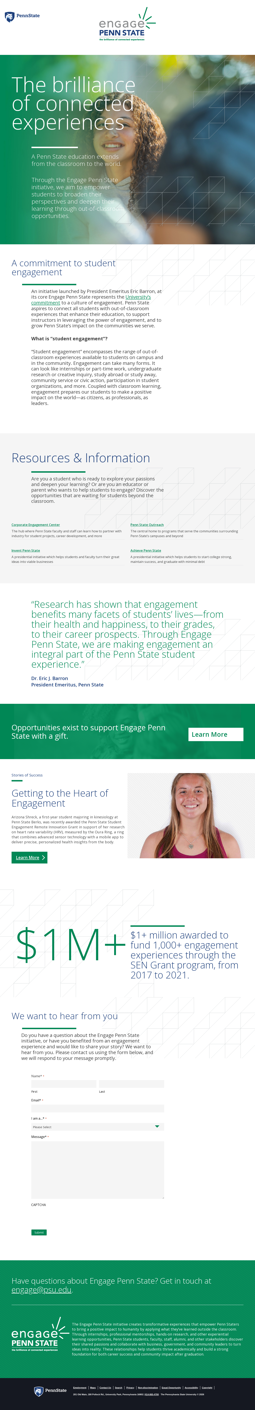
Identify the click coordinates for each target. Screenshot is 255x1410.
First (34, 1091)
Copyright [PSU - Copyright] (207, 1387)
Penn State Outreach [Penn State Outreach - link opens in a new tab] (147, 525)
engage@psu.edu (42, 1289)
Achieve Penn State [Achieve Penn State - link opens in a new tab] (145, 550)
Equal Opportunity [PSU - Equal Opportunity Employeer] (171, 1387)
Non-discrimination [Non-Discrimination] (148, 1387)
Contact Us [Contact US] (105, 1387)
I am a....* (38, 1118)
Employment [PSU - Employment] (79, 1387)
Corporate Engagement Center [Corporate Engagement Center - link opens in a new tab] (36, 525)
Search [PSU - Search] (118, 1387)
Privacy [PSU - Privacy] (130, 1387)
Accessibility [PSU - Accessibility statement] (191, 1387)
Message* (40, 1137)
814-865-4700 (152, 1394)
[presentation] (61, 1217)
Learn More (27, 857)
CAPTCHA (38, 1205)
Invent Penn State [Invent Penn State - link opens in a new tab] (26, 550)
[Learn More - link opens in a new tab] (215, 734)
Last (102, 1091)
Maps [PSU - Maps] (93, 1387)
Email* (37, 1100)
